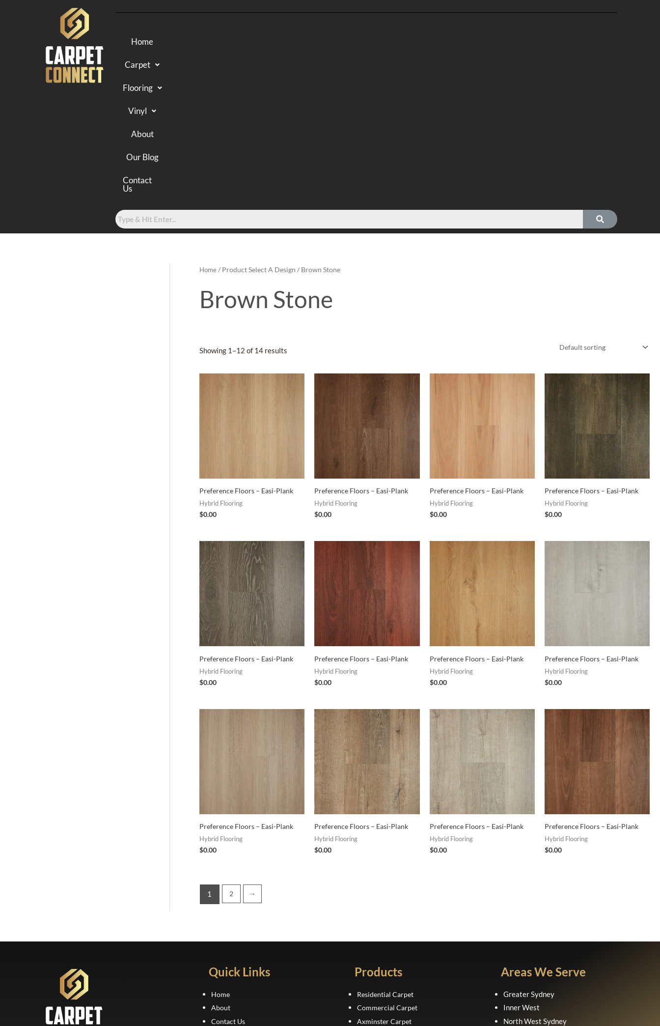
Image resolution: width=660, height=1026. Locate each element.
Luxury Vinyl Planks (389, 920)
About (410, 42)
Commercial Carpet (388, 865)
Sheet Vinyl (375, 933)
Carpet (248, 42)
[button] (248, 43)
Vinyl (365, 42)
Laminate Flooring (386, 906)
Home (198, 42)
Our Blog (461, 42)
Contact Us (523, 42)
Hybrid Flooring (382, 892)
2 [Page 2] (231, 751)
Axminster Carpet (386, 879)
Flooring (308, 42)
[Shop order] (600, 204)
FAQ (218, 892)
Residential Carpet (387, 851)
